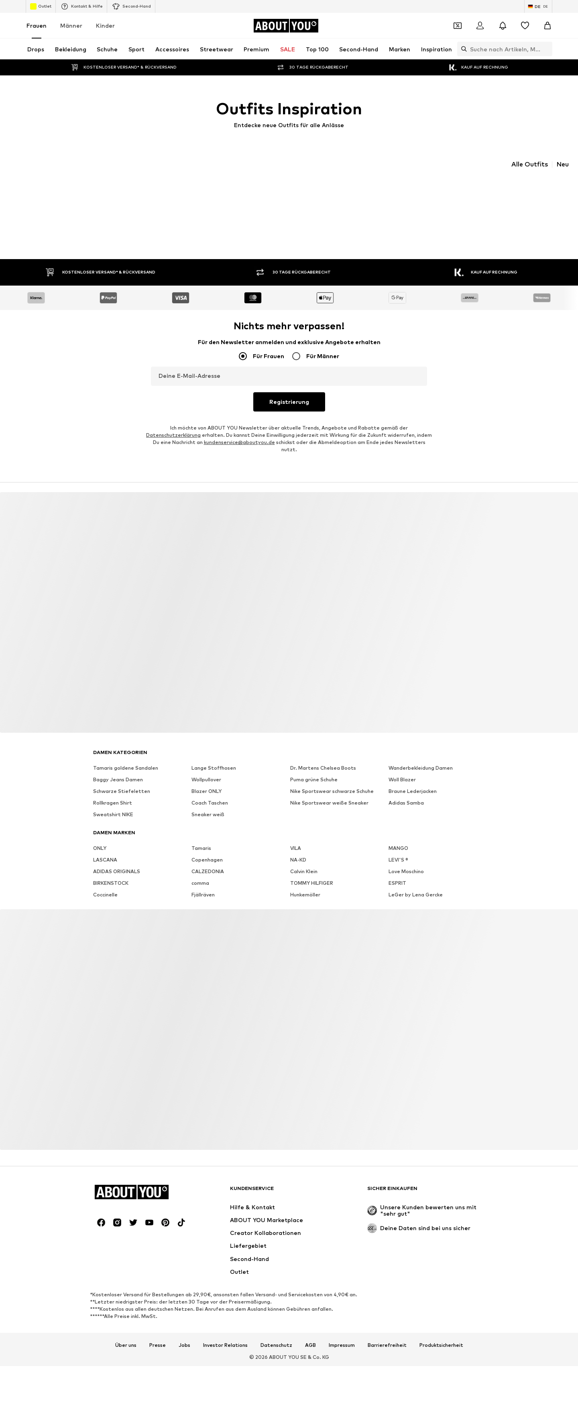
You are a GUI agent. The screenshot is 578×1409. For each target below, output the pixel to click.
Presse (157, 1332)
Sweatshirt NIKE (113, 802)
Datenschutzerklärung (173, 422)
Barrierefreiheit (387, 1332)
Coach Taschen (209, 790)
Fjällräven (203, 882)
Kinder (105, 25)
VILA (295, 835)
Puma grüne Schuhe (314, 767)
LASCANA (105, 847)
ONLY (99, 835)
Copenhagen (207, 847)
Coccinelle (105, 882)
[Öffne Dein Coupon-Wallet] (457, 25)
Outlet (40, 6)
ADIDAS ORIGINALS (116, 859)
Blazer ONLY (206, 778)
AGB (310, 1332)
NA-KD (298, 847)
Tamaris (201, 835)
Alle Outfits (529, 164)
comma (200, 870)
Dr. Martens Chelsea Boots (323, 755)
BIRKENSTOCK (110, 870)
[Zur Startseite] (286, 25)
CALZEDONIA (207, 859)
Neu (562, 164)
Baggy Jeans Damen (118, 767)
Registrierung (289, 388)
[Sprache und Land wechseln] (538, 6)
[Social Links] (101, 1209)
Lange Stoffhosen (213, 755)
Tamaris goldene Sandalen (125, 755)
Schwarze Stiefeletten (121, 778)
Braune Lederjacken (413, 778)
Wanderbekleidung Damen (421, 755)
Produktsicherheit (441, 1332)
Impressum (342, 1332)
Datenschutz (276, 1332)
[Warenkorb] (547, 25)
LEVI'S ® (398, 847)
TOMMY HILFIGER (311, 870)
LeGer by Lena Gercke (416, 882)
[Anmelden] (480, 25)
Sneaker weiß (207, 802)
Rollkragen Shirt (112, 790)
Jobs (184, 1332)
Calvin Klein (303, 859)
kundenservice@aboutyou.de (239, 429)
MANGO (398, 835)
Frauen (36, 25)
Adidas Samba (406, 790)
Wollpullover (206, 767)
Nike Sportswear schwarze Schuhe (332, 778)
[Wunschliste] (525, 25)
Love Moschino (406, 859)
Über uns (125, 1332)
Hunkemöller (305, 882)
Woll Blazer (402, 767)
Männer (71, 25)
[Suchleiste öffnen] (462, 49)
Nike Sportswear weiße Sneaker (329, 790)
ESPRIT (397, 870)
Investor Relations (225, 1332)
